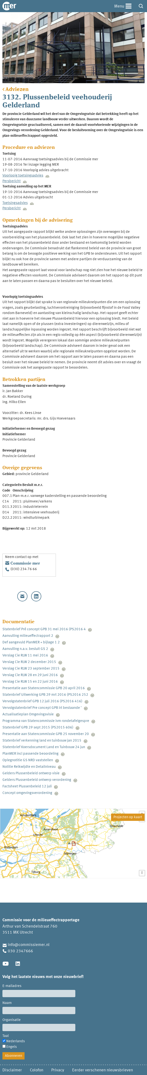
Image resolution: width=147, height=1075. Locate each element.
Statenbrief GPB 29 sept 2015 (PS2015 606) (37, 727)
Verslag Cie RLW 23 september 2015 (31, 669)
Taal (5, 1036)
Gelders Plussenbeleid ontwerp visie (31, 773)
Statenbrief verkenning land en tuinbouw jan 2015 (41, 741)
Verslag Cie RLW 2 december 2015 (29, 662)
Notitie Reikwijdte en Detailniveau (29, 767)
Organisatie (11, 1020)
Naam (7, 1003)
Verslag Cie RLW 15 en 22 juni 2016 (30, 682)
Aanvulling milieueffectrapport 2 (27, 636)
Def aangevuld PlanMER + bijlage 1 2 (31, 642)
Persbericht (11, 181)
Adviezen (17, 89)
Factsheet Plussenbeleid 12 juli (27, 786)
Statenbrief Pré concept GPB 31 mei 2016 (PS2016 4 (44, 629)
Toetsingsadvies (15, 203)
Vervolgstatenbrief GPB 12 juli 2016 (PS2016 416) (42, 701)
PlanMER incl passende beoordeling (30, 754)
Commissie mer (25, 563)
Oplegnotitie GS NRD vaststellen (27, 760)
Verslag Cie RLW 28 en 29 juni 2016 (30, 675)
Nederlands (15, 1041)
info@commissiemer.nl (29, 945)
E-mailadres (11, 986)
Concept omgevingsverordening (27, 793)
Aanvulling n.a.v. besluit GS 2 (25, 649)
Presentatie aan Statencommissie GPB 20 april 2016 (43, 688)
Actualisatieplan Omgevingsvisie (28, 714)
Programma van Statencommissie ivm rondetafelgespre (45, 721)
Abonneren (13, 1056)
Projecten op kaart (127, 817)
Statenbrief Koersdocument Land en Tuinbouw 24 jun (43, 747)
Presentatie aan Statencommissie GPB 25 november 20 (45, 734)
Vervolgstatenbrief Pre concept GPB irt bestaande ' (42, 708)
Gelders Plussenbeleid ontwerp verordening (36, 780)
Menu (119, 6)
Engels (11, 1047)
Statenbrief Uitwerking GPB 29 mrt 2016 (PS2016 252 (45, 695)
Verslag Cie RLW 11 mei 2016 (25, 655)
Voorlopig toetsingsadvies (22, 176)
